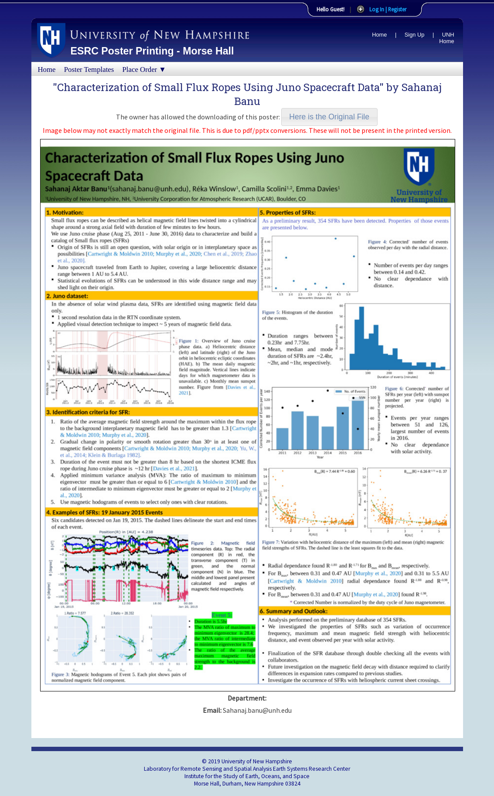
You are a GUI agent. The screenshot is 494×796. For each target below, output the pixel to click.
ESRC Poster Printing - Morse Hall (152, 51)
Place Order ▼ (144, 69)
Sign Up (415, 34)
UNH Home (446, 37)
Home (379, 34)
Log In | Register (387, 9)
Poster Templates (89, 69)
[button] (329, 117)
